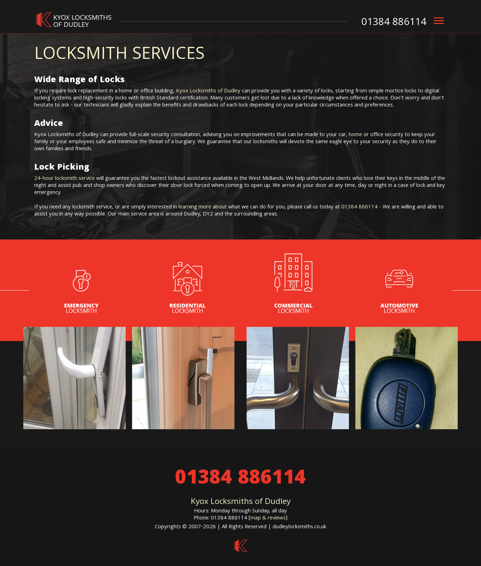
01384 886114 (359, 207)
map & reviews (268, 518)
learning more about (202, 207)
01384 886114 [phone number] (393, 22)
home (355, 135)
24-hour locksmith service (64, 178)
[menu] (439, 21)
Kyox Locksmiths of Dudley (208, 91)
